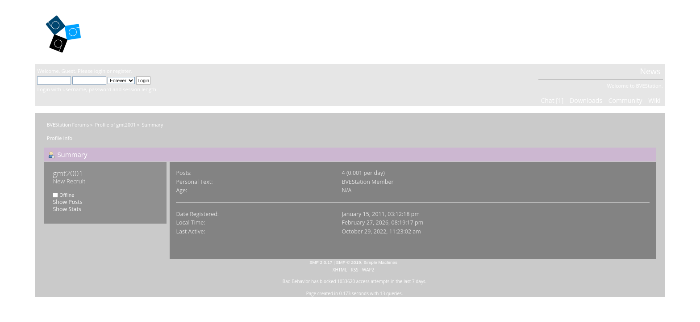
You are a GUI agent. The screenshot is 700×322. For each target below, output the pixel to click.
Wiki (654, 100)
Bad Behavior (296, 281)
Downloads (586, 100)
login (99, 71)
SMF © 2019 (348, 262)
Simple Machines (380, 262)
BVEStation (133, 31)
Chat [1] (552, 100)
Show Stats (67, 209)
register (122, 71)
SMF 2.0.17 (321, 262)
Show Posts (67, 202)
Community (625, 100)
